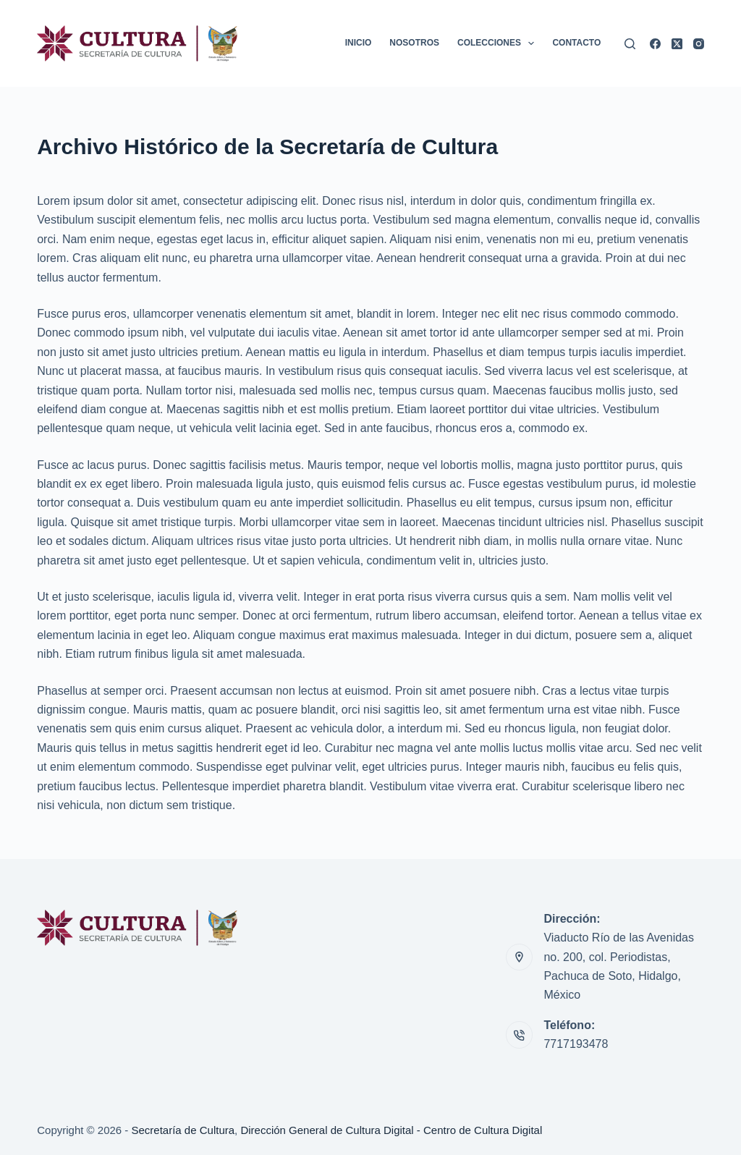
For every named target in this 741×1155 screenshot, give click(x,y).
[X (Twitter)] (677, 43)
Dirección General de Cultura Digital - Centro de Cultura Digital (391, 1130)
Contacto (576, 43)
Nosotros (414, 43)
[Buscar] (629, 43)
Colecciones (498, 43)
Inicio (358, 43)
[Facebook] (655, 43)
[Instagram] (698, 43)
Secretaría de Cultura (183, 1130)
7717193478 (575, 1044)
